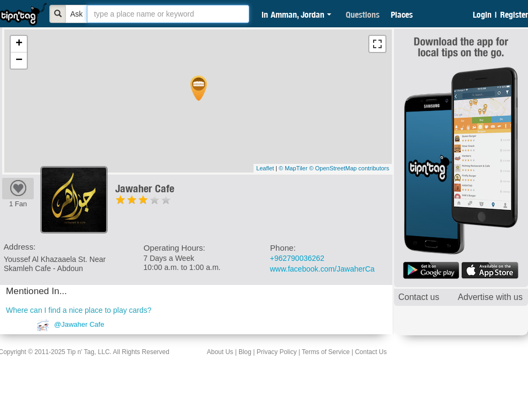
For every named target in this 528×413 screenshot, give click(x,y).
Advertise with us (490, 297)
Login (482, 14)
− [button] (19, 60)
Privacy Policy (277, 352)
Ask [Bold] (76, 14)
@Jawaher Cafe (79, 324)
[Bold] (57, 14)
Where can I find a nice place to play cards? (79, 310)
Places (402, 14)
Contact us (418, 297)
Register (514, 14)
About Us (220, 352)
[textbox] (168, 14)
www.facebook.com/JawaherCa (322, 269)
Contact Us (370, 352)
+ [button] (19, 44)
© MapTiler (293, 168)
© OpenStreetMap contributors (349, 168)
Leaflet (265, 168)
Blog (245, 352)
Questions (363, 14)
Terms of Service (325, 352)
